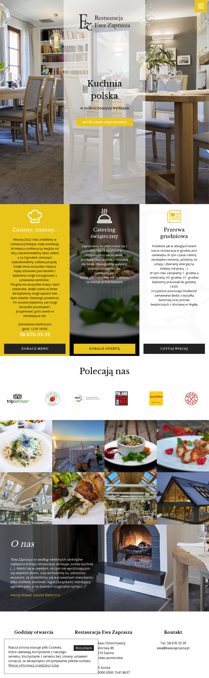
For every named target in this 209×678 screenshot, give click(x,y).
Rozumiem (84, 648)
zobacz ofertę (104, 348)
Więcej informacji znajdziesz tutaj (33, 665)
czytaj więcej (174, 348)
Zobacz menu (35, 348)
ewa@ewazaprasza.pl (173, 648)
